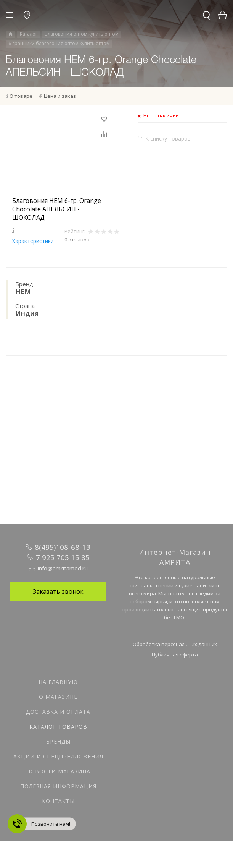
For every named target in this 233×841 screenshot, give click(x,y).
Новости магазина (58, 771)
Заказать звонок (58, 591)
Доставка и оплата (58, 711)
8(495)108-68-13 (62, 547)
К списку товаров (168, 138)
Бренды (58, 741)
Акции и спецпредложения (58, 756)
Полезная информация (58, 786)
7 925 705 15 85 (63, 557)
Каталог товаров (58, 726)
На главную (58, 681)
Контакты (58, 801)
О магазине (58, 696)
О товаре (21, 96)
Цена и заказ (60, 96)
